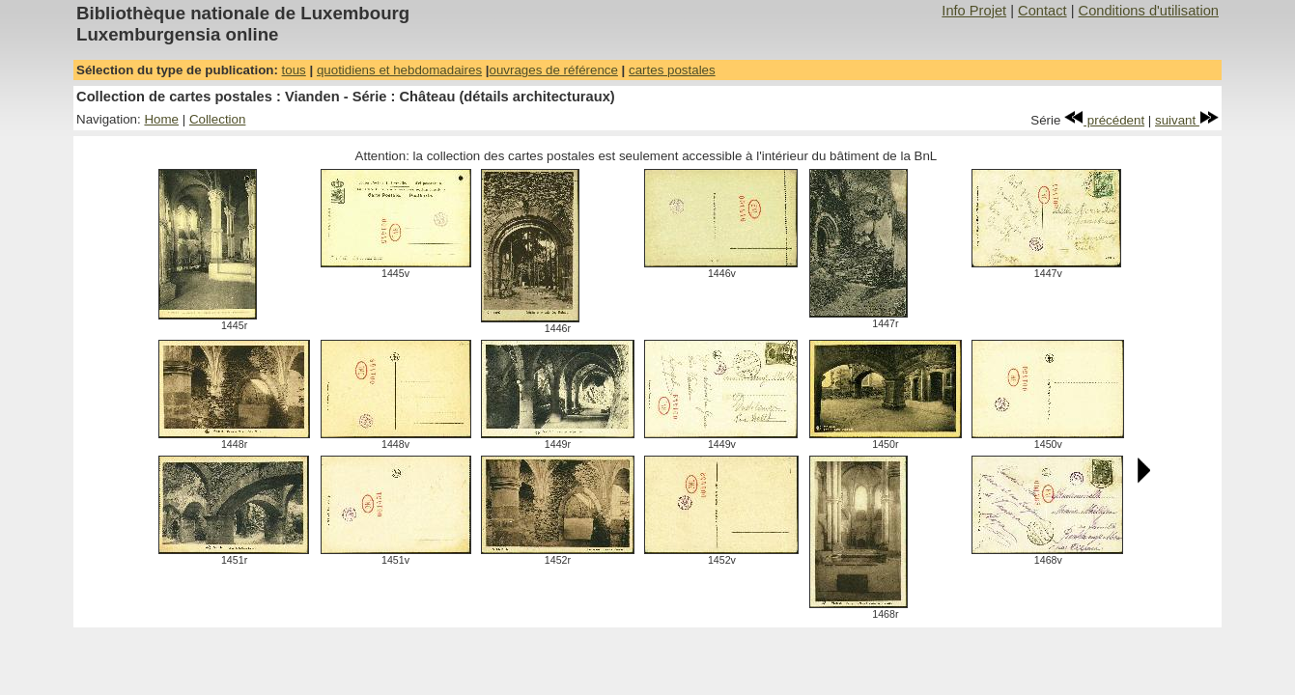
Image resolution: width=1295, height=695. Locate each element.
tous (294, 70)
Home (161, 119)
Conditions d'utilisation (1149, 10)
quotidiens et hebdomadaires (399, 70)
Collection (217, 119)
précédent (1104, 120)
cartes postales (672, 70)
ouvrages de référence (554, 70)
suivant (1187, 120)
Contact (1042, 10)
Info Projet (974, 10)
